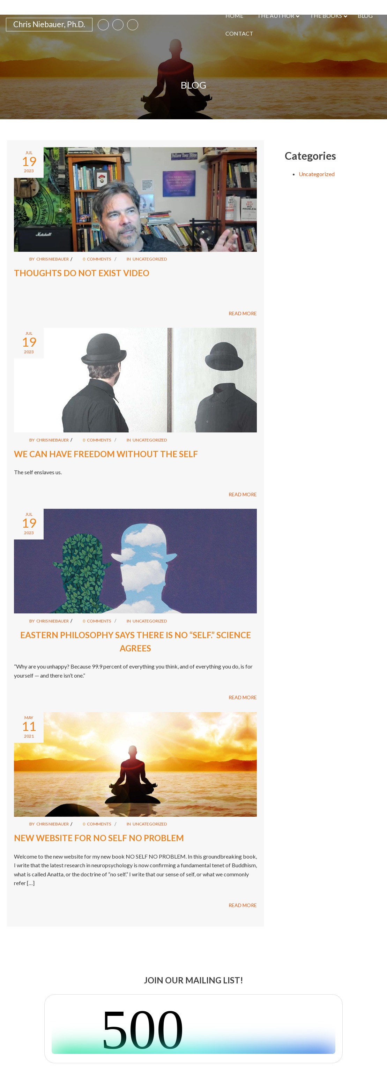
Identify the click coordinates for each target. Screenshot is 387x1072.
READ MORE (243, 296)
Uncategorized (152, 241)
